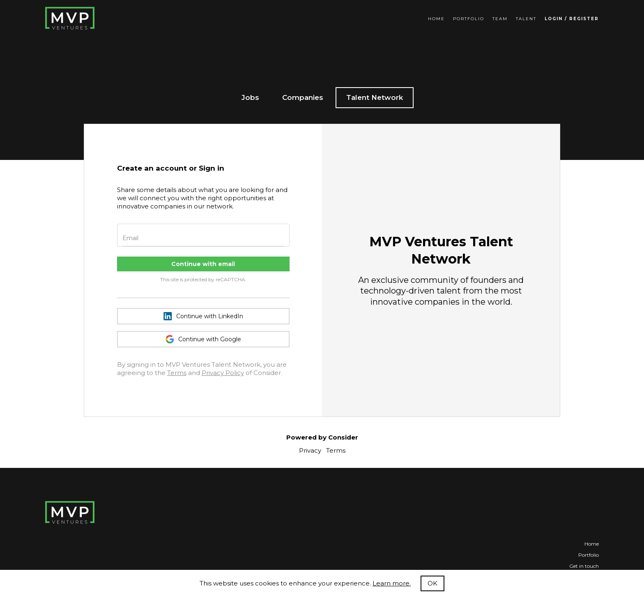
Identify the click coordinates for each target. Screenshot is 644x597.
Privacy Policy (223, 373)
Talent (526, 18)
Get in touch (584, 566)
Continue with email (203, 264)
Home (436, 18)
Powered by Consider (322, 437)
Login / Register (572, 18)
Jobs (250, 97)
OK (432, 583)
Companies (302, 97)
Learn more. (392, 583)
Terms (176, 373)
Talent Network (374, 97)
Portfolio (468, 18)
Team (500, 18)
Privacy (310, 450)
